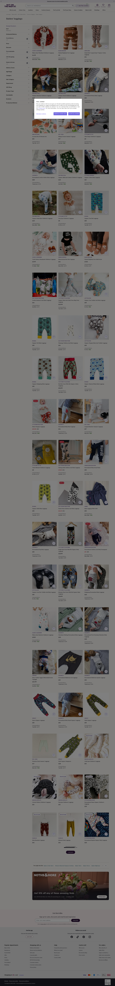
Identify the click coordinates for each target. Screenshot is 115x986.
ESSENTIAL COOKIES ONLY (60, 113)
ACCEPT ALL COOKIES (74, 113)
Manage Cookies (41, 113)
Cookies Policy (42, 108)
